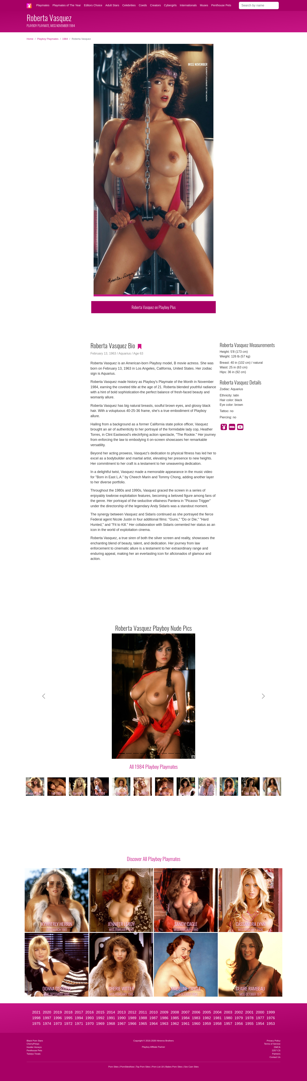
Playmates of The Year (66, 5)
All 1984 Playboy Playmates (153, 766)
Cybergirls (170, 5)
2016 (89, 1012)
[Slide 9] (178, 753)
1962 (175, 1023)
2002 (239, 1012)
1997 (47, 1018)
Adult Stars (112, 5)
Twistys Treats (34, 1054)
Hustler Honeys (34, 1047)
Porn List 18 (158, 1067)
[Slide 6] (157, 753)
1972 (68, 1023)
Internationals (188, 5)
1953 (270, 1023)
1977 (260, 1018)
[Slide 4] (143, 753)
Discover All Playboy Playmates (153, 858)
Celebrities (129, 5)
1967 (121, 1023)
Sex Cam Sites (191, 1067)
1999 (270, 1012)
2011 (143, 1012)
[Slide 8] (171, 753)
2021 (36, 1012)
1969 (100, 1023)
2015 (100, 1012)
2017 (79, 1012)
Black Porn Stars (35, 1040)
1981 (217, 1018)
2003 (228, 1012)
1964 (153, 1023)
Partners (276, 1054)
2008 (175, 1012)
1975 (36, 1023)
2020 (47, 1012)
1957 (228, 1023)
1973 (57, 1023)
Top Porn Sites (143, 1067)
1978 (249, 1018)
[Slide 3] (136, 753)
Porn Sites (113, 1067)
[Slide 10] (185, 753)
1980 (228, 1018)
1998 (36, 1018)
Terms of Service (272, 1044)
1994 (79, 1018)
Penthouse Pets (221, 5)
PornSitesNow (127, 1067)
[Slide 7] (164, 753)
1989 (132, 1018)
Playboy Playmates (48, 38)
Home (30, 38)
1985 (175, 1018)
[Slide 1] (122, 753)
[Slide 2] (129, 753)
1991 (111, 1018)
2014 (111, 1012)
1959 (207, 1023)
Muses (204, 5)
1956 (239, 1023)
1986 (164, 1018)
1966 (132, 1023)
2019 (57, 1012)
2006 (196, 1012)
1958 (217, 1023)
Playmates (42, 5)
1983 (196, 1018)
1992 (100, 1018)
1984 (65, 38)
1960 (196, 1023)
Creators (155, 5)
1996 (57, 1018)
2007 (185, 1012)
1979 (239, 1018)
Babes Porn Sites (173, 1067)
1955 (249, 1023)
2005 (207, 1012)
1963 (164, 1023)
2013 (121, 1012)
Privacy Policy (273, 1040)
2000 (260, 1012)
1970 (89, 1023)
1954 (260, 1023)
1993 (89, 1018)
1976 (270, 1018)
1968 (111, 1023)
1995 (68, 1018)
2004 (217, 1012)
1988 (143, 1018)
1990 (121, 1018)
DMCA (277, 1047)
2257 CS (276, 1050)
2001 (249, 1012)
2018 (68, 1012)
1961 (185, 1023)
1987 (153, 1018)
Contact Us (275, 1057)
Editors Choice (93, 5)
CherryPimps (33, 1044)
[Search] (259, 5)
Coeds (143, 5)
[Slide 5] (150, 753)
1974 (47, 1023)
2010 (153, 1012)
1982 (207, 1018)
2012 (132, 1012)
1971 (79, 1023)
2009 (164, 1012)
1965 (143, 1023)
